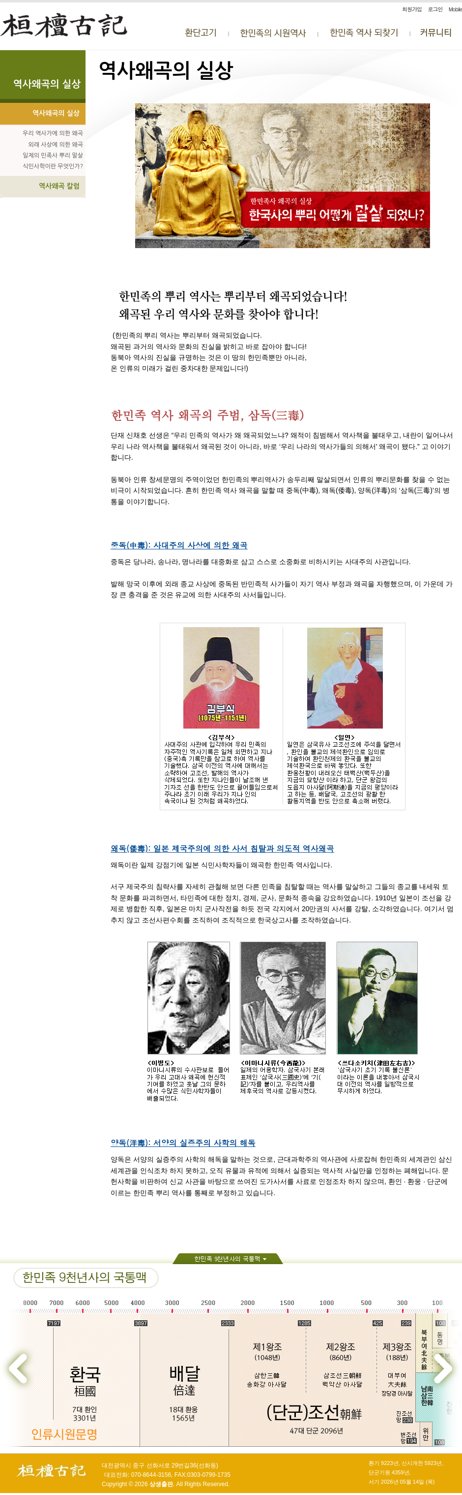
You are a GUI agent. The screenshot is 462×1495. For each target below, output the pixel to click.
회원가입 (412, 9)
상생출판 (161, 1484)
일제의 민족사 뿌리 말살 (53, 156)
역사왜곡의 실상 (56, 113)
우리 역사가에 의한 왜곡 (53, 133)
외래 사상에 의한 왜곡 (55, 145)
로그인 (435, 9)
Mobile (455, 9)
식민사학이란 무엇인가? (53, 166)
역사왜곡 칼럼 (59, 186)
